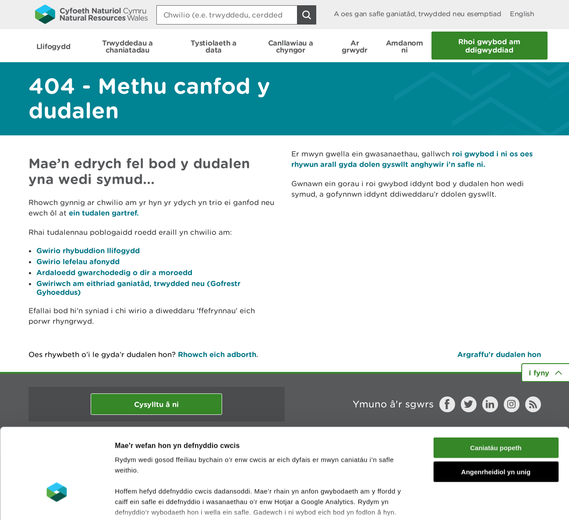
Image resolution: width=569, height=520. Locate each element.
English (522, 14)
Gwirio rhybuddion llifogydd (88, 250)
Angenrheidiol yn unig (495, 407)
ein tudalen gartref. (104, 213)
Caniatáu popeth (496, 384)
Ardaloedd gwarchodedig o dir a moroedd (114, 272)
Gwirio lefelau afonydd (78, 261)
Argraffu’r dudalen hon (499, 354)
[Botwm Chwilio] (306, 15)
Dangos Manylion (487, 502)
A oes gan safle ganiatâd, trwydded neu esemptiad (417, 14)
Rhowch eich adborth (217, 354)
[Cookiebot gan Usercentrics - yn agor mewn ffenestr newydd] (56, 502)
